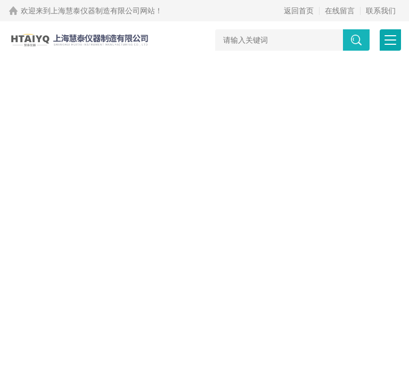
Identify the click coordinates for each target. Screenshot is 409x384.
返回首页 (299, 10)
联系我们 (381, 10)
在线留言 (340, 10)
